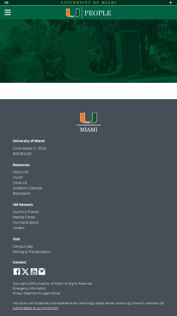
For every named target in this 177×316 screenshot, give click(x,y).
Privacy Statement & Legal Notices (37, 293)
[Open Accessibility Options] (6, 2)
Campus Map (23, 246)
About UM (20, 172)
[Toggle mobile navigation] (8, 12)
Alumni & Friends (26, 212)
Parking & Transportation (32, 252)
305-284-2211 (22, 154)
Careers (18, 228)
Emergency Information (29, 288)
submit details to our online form (35, 308)
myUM (18, 177)
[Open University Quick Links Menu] (170, 2)
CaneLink (20, 183)
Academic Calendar (28, 188)
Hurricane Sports (26, 223)
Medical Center (24, 217)
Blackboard (21, 193)
